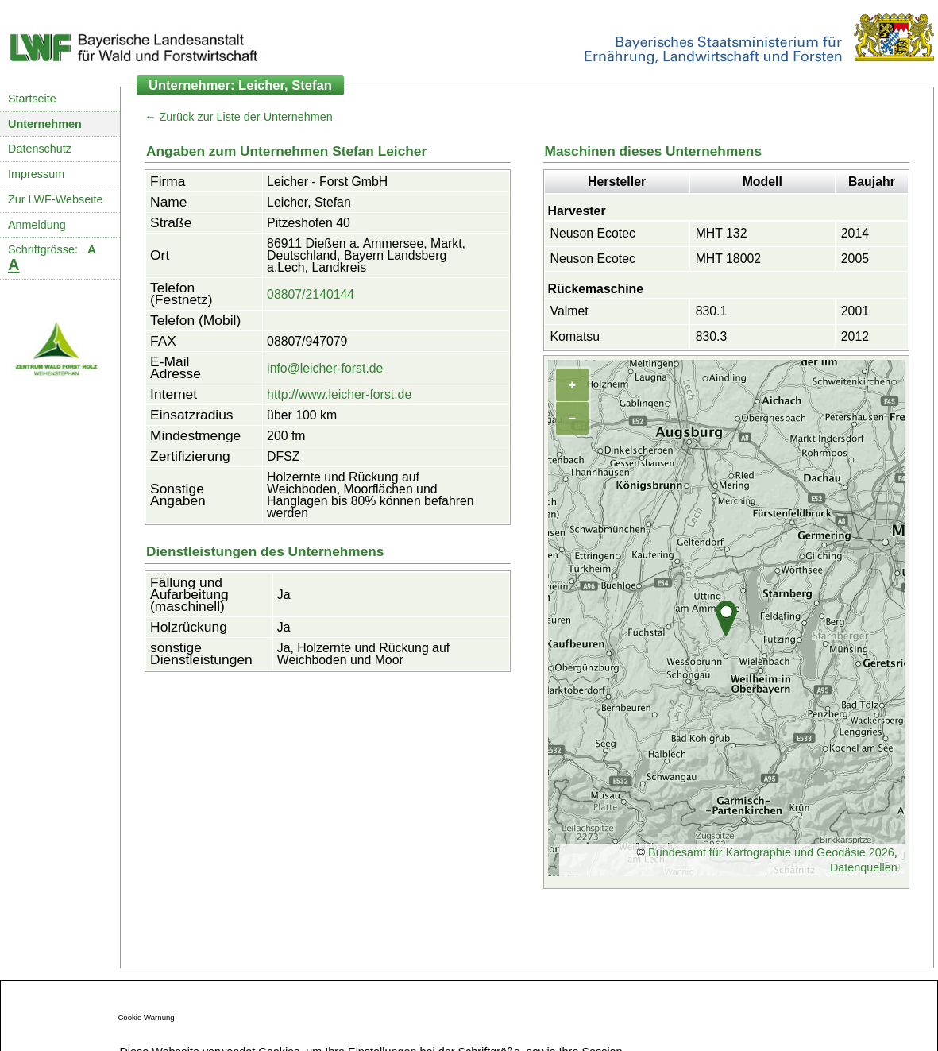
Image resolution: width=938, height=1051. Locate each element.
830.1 (712, 311)
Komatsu (575, 336)
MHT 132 (721, 233)
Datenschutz (39, 148)
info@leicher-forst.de (325, 368)
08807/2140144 (310, 294)
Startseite (32, 98)
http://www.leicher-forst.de (339, 394)
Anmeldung (37, 224)
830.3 (712, 336)
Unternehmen (45, 124)
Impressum (36, 174)
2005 (855, 258)
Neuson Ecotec (592, 233)
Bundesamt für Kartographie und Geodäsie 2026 (771, 852)
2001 (855, 311)
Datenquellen (863, 867)
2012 (855, 336)
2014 (855, 233)
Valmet (569, 311)
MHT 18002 (728, 258)
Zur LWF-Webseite (55, 199)
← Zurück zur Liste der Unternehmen (239, 116)
